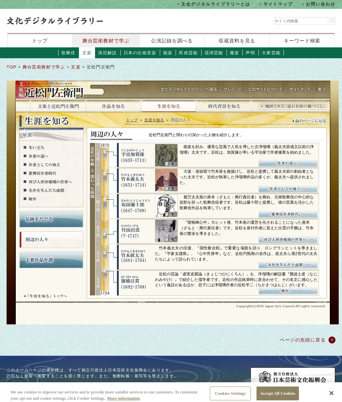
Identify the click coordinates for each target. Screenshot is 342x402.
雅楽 (234, 52)
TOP (11, 66)
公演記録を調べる (172, 40)
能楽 (168, 52)
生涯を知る (154, 120)
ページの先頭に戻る (303, 339)
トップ (40, 40)
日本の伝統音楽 (140, 52)
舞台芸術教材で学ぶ (106, 40)
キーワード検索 (302, 40)
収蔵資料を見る (237, 40)
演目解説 (107, 52)
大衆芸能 (271, 52)
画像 (166, 155)
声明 (250, 52)
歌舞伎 (68, 52)
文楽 (87, 52)
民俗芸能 (188, 52)
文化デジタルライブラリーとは (215, 4)
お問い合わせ (320, 4)
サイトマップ (278, 4)
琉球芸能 (214, 52)
